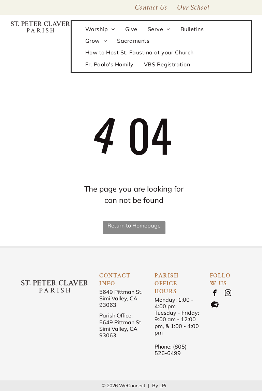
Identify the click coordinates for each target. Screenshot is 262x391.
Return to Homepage (134, 225)
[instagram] (228, 294)
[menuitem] (193, 7)
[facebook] (215, 294)
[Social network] (215, 305)
